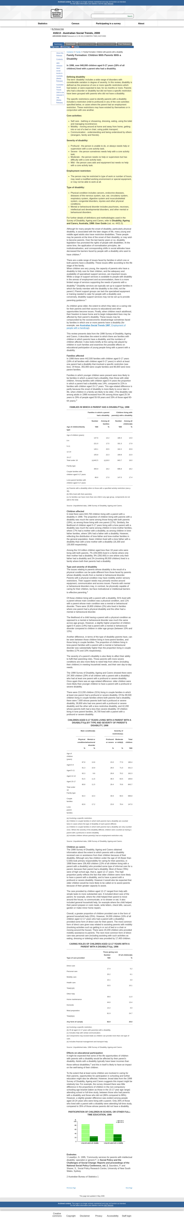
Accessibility (113, 1216)
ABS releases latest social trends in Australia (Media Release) (59, 72)
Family (78, 52)
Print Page (65, 47)
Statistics (42, 23)
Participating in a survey (108, 23)
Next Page (129, 1188)
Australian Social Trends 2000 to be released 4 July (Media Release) (60, 94)
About (141, 23)
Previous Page (71, 1188)
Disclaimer (85, 1216)
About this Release (59, 54)
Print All (75, 47)
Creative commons (57, 1214)
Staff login (126, 1216)
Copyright (70, 1216)
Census (75, 23)
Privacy (98, 1216)
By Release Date (58, 29)
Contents (59, 59)
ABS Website (108, 4)
